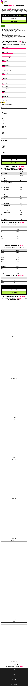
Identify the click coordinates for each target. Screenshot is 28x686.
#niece (3, 147)
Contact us (14, 679)
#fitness (3, 146)
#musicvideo (4, 75)
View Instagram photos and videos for (14, 666)
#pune (3, 151)
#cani (3, 148)
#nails (3, 149)
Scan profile (14, 21)
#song (3, 73)
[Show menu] (26, 1)
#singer (3, 60)
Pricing (14, 674)
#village (3, 145)
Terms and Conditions (14, 669)
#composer (4, 93)
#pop (3, 81)
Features (14, 676)
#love (3, 68)
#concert (3, 88)
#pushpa (3, 152)
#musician (4, 55)
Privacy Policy (14, 672)
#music (3, 52)
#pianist (3, 47)
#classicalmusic (5, 70)
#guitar (3, 91)
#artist (3, 83)
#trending (3, 142)
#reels (3, 143)
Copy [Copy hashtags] (3, 25)
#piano (3, 49)
